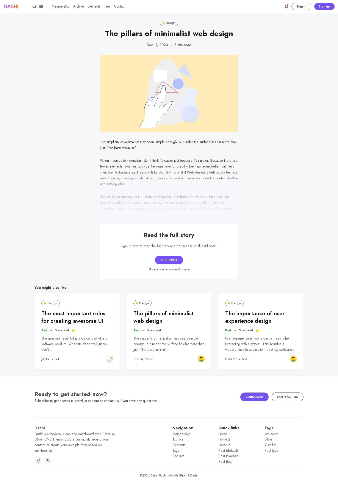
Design (169, 23)
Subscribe (169, 260)
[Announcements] (286, 6)
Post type (271, 450)
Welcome (271, 433)
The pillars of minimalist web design (163, 317)
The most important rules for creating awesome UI (73, 317)
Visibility (270, 444)
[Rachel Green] (109, 359)
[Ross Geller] (201, 359)
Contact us (287, 397)
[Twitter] (48, 460)
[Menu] (41, 6)
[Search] (34, 6)
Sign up (324, 6)
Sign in (301, 6)
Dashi (154, 475)
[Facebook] (38, 460)
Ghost (268, 439)
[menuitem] (61, 6)
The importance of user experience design (255, 317)
